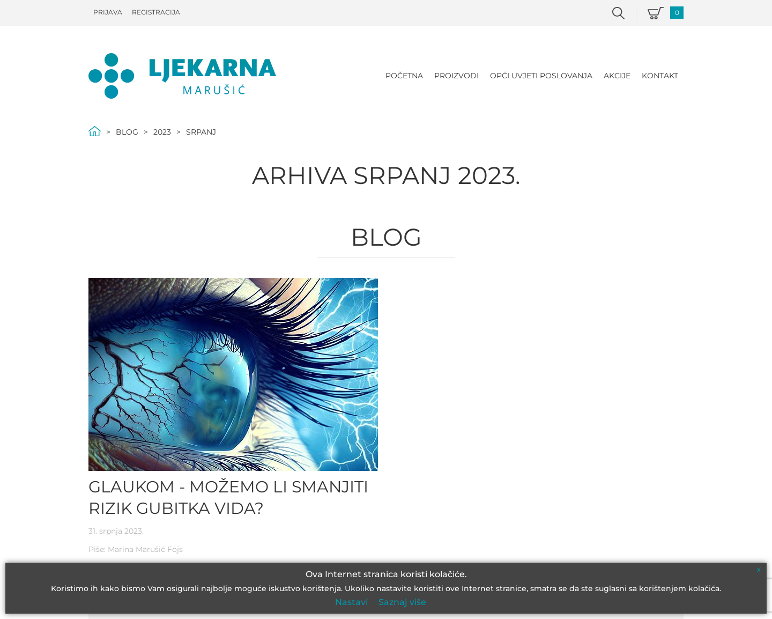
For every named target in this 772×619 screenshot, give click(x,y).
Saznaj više (402, 602)
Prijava (107, 12)
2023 (162, 132)
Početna (404, 75)
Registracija (156, 12)
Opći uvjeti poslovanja (541, 75)
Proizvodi (456, 75)
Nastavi (351, 602)
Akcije (617, 75)
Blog (127, 132)
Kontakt (660, 75)
